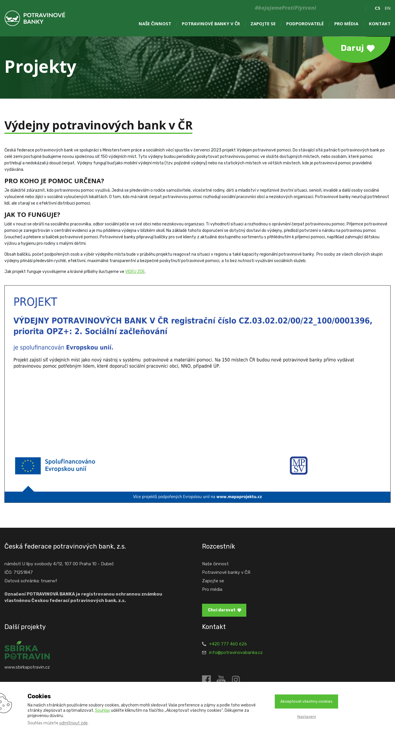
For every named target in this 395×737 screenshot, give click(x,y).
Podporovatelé (305, 23)
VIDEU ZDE (135, 271)
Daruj (352, 48)
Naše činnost (155, 23)
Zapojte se (263, 23)
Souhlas (102, 710)
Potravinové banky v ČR (211, 23)
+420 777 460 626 (228, 644)
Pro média (346, 23)
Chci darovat (221, 610)
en (388, 8)
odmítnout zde (73, 723)
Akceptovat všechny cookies (306, 701)
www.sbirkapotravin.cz (27, 667)
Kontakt (380, 23)
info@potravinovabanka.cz (236, 652)
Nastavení (306, 716)
